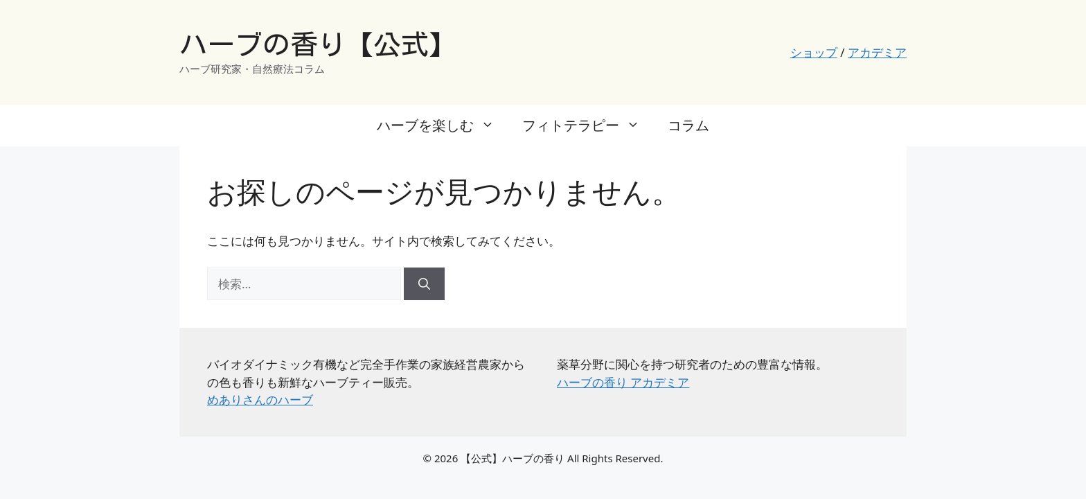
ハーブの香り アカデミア (623, 382)
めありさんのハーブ (260, 400)
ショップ (813, 52)
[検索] (424, 284)
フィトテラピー (588, 125)
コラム (688, 125)
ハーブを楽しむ (442, 125)
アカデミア (877, 52)
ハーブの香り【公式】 (317, 44)
